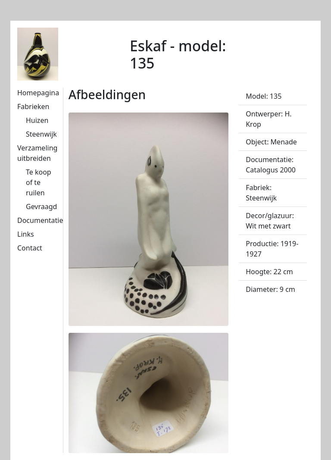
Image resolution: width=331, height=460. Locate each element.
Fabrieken (33, 106)
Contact (29, 248)
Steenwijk (41, 134)
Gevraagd (41, 206)
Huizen (37, 120)
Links (25, 234)
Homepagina (38, 92)
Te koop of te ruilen (38, 182)
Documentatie (40, 220)
